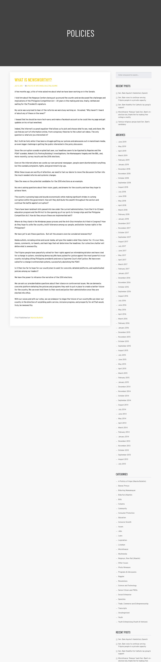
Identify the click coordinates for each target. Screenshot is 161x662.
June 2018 (122, 196)
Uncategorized (123, 613)
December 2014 (124, 387)
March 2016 (122, 319)
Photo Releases (124, 567)
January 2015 (123, 382)
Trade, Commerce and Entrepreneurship (133, 604)
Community (122, 509)
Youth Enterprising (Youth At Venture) (132, 622)
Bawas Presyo (123, 486)
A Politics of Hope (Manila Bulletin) (39, 86)
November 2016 (124, 283)
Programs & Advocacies (127, 572)
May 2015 (122, 364)
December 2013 (124, 441)
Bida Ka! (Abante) (125, 495)
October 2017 (123, 233)
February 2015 (123, 378)
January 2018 (123, 219)
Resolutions (122, 581)
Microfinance (123, 549)
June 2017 (122, 251)
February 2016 (123, 323)
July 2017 (122, 246)
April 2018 (122, 205)
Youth (120, 617)
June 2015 (122, 360)
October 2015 (123, 341)
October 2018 (123, 178)
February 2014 (124, 432)
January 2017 (123, 273)
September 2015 (124, 346)
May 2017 (122, 255)
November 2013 (124, 446)
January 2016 (123, 328)
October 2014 (123, 396)
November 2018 (124, 174)
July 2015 (122, 355)
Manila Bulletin (36, 318)
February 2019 (123, 160)
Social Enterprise (124, 595)
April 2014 (122, 423)
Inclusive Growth (124, 522)
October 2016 (123, 287)
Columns (54, 86)
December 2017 (124, 224)
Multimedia (122, 554)
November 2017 (124, 228)
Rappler (121, 577)
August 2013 (123, 459)
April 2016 (122, 314)
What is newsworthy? (33, 79)
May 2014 (122, 419)
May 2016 (122, 310)
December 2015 (124, 332)
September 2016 (124, 292)
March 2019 (122, 156)
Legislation (122, 540)
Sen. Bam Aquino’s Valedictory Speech (133, 93)
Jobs (120, 531)
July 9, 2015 (19, 86)
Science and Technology (127, 586)
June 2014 (122, 414)
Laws (120, 536)
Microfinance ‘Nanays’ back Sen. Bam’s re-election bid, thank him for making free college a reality (134, 115)
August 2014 (123, 405)
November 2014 (124, 391)
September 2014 (124, 400)
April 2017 (122, 260)
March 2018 (122, 210)
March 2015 (122, 373)
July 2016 (122, 301)
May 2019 (122, 146)
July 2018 (122, 192)
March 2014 (123, 428)
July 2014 (122, 410)
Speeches (122, 599)
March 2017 (122, 264)
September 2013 (124, 455)
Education (122, 518)
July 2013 (122, 464)
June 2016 (122, 305)
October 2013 (123, 450)
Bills (120, 500)
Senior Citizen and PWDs (127, 590)
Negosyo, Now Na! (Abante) (129, 558)
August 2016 (123, 296)
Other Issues (123, 563)
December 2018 (124, 169)
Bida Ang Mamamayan (126, 490)
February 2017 (123, 269)
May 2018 (122, 201)
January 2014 (123, 437)
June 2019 (122, 142)
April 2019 (122, 151)
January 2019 (123, 165)
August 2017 (123, 242)
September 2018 (124, 183)
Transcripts (122, 608)
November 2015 (124, 337)
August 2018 (123, 187)
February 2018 (123, 214)
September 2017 (124, 237)
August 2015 (123, 350)
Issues (120, 527)
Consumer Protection (126, 513)
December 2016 (124, 278)
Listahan (121, 545)
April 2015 (122, 369)
